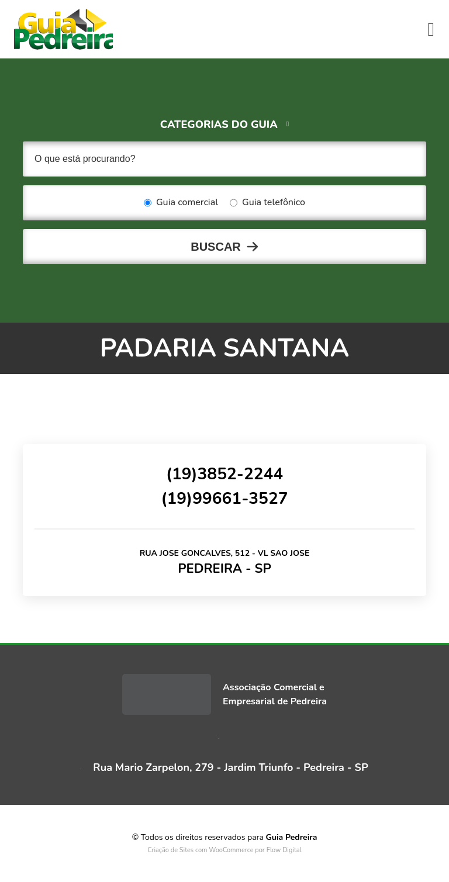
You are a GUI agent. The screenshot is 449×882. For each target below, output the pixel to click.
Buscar (216, 246)
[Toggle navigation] (431, 29)
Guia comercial (181, 203)
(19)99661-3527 (224, 498)
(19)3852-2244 (224, 474)
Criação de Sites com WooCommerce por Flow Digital (224, 850)
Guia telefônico (267, 203)
